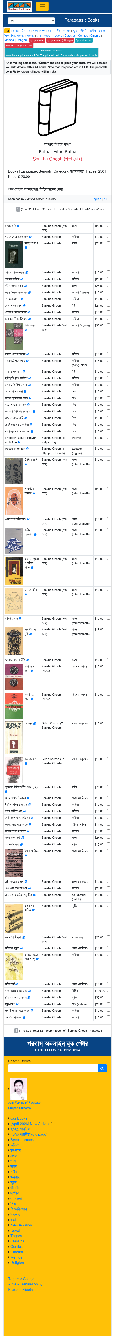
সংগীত (14, 1193)
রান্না (13, 1220)
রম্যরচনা (16, 1198)
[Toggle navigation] (42, 6)
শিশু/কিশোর (18, 1209)
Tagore (16, 1236)
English (96, 199)
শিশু (13, 1204)
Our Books (18, 1118)
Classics (17, 1241)
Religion (17, 1262)
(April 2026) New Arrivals (30, 1123)
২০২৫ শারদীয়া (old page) (28, 1134)
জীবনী (14, 1188)
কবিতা (14, 1145)
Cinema (16, 1252)
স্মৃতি (13, 1182)
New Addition (21, 1225)
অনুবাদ (15, 1177)
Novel (15, 1230)
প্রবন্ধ (13, 1155)
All (7, 31)
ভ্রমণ (13, 1166)
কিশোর (15, 1214)
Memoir (16, 1257)
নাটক (14, 1171)
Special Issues (22, 1139)
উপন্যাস (15, 1150)
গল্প (13, 1161)
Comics (16, 1246)
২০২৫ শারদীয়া (20, 1129)
